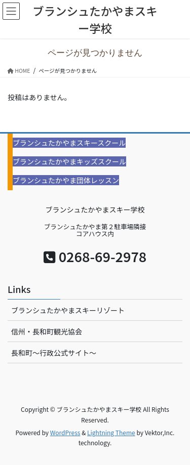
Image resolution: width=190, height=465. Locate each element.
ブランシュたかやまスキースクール (69, 143)
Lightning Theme (111, 432)
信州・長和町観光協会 (46, 331)
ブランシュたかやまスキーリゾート (68, 310)
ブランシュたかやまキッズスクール (69, 161)
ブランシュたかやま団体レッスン (66, 180)
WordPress (65, 432)
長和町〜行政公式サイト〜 (53, 353)
